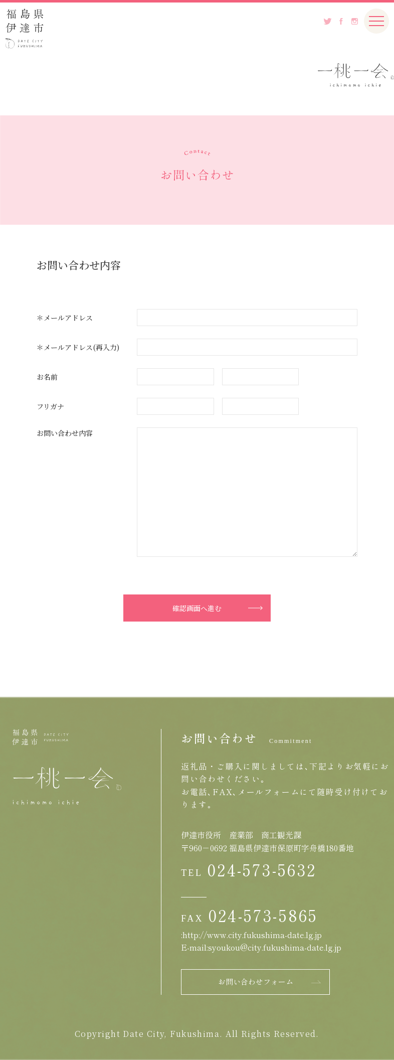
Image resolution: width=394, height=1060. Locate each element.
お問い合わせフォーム (255, 981)
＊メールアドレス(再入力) (78, 347)
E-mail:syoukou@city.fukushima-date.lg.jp (261, 947)
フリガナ (50, 406)
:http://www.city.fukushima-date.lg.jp (251, 935)
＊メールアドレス (65, 318)
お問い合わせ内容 (65, 433)
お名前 (47, 377)
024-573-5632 (262, 869)
